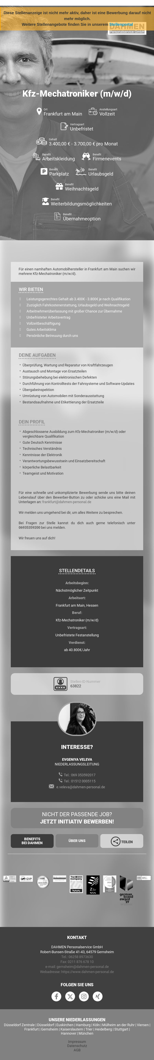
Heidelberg (103, 1029)
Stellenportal (121, 24)
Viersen (143, 1025)
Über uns (77, 841)
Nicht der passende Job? (77, 818)
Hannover (68, 1033)
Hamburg (83, 1025)
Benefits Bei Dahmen (32, 841)
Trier (89, 1029)
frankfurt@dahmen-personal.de (66, 502)
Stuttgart (121, 1029)
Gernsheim (49, 1029)
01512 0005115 (83, 781)
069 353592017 (83, 775)
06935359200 (29, 527)
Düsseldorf (45, 1025)
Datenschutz (77, 1046)
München (86, 1033)
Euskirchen (64, 1025)
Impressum (77, 1042)
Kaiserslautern (71, 1029)
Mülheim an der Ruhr (118, 1025)
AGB (77, 1050)
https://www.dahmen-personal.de (87, 972)
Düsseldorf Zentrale (19, 1025)
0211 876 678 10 (81, 962)
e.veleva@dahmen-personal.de (80, 787)
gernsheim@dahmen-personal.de (83, 967)
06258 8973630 (81, 957)
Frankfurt (31, 1029)
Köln (96, 1025)
